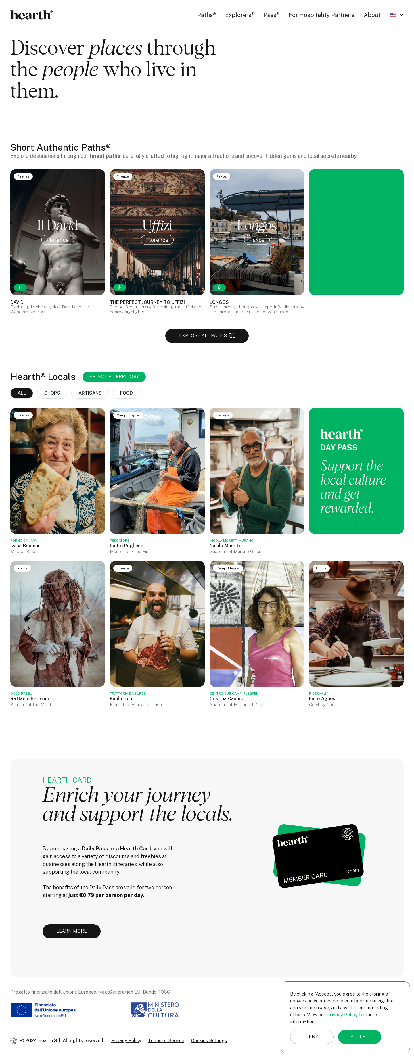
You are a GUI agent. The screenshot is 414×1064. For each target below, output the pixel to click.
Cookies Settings (209, 1040)
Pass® (271, 14)
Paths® (206, 14)
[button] (397, 15)
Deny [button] (312, 1036)
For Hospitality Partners (321, 14)
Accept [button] (359, 1036)
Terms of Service (166, 1040)
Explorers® (239, 14)
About (372, 14)
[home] (31, 15)
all (22, 393)
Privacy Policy (126, 1040)
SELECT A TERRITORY (114, 376)
